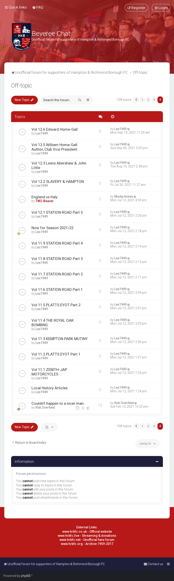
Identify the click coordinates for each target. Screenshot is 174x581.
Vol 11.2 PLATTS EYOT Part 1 (55, 354)
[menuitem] (37, 7)
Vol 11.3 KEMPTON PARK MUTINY (59, 338)
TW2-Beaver (45, 201)
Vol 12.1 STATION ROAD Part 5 (57, 212)
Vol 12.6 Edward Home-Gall (54, 129)
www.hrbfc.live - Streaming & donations (87, 535)
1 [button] (142, 99)
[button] (136, 100)
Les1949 (42, 133)
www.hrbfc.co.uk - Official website (87, 531)
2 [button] (148, 99)
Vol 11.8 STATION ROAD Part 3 (57, 258)
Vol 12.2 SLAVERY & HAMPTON (57, 181)
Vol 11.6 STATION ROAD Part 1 (57, 289)
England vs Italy (44, 197)
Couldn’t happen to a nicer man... (58, 403)
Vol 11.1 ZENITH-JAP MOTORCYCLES (49, 371)
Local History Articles (49, 388)
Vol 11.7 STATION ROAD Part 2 (57, 274)
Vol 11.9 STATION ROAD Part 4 (57, 243)
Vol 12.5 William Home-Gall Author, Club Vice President (54, 147)
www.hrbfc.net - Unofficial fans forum (87, 540)
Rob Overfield (45, 407)
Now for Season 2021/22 (52, 228)
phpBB (26, 576)
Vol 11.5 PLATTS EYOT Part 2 (55, 305)
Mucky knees (123, 196)
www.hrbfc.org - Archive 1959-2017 (87, 544)
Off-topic (21, 85)
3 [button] (154, 99)
